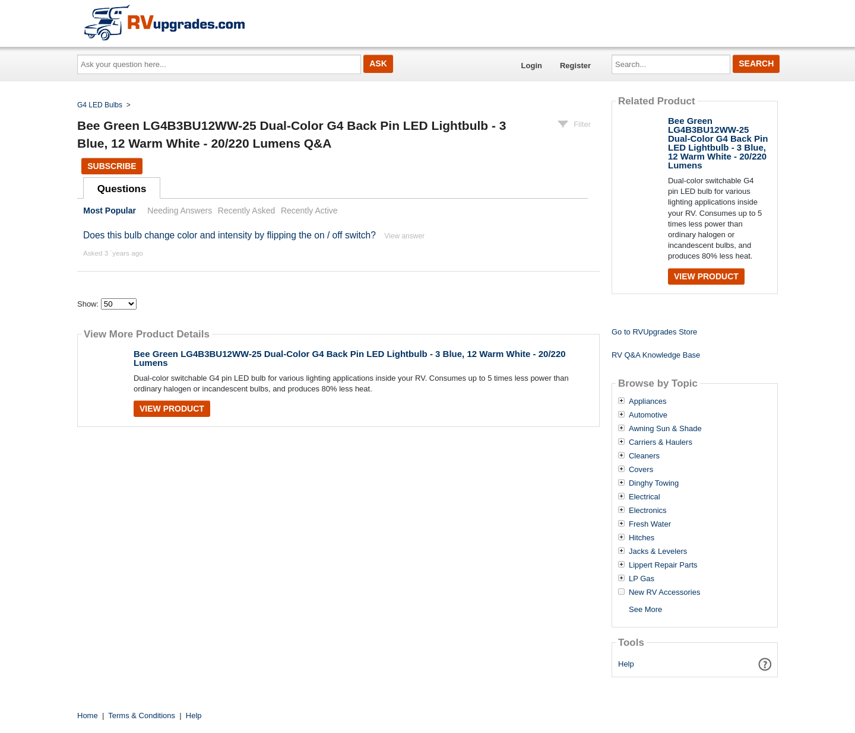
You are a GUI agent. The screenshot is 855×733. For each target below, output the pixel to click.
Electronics (648, 510)
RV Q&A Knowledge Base (656, 354)
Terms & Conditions (141, 715)
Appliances (648, 401)
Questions (122, 189)
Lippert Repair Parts (663, 565)
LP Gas (641, 579)
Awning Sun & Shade (665, 429)
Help (626, 663)
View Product (172, 408)
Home (87, 715)
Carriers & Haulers (660, 442)
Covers (641, 470)
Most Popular (109, 210)
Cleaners (644, 456)
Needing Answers (179, 210)
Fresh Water (650, 524)
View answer (404, 236)
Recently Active (309, 210)
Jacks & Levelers (658, 551)
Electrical (644, 497)
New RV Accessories (664, 592)
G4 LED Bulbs (99, 105)
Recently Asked (246, 210)
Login (531, 65)
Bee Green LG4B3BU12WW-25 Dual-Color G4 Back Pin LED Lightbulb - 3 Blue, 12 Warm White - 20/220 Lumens (350, 358)
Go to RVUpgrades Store (654, 331)
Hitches (641, 538)
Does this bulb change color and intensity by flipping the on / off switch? (229, 235)
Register (575, 65)
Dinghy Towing (654, 483)
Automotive (648, 415)
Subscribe (111, 166)
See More (645, 609)
